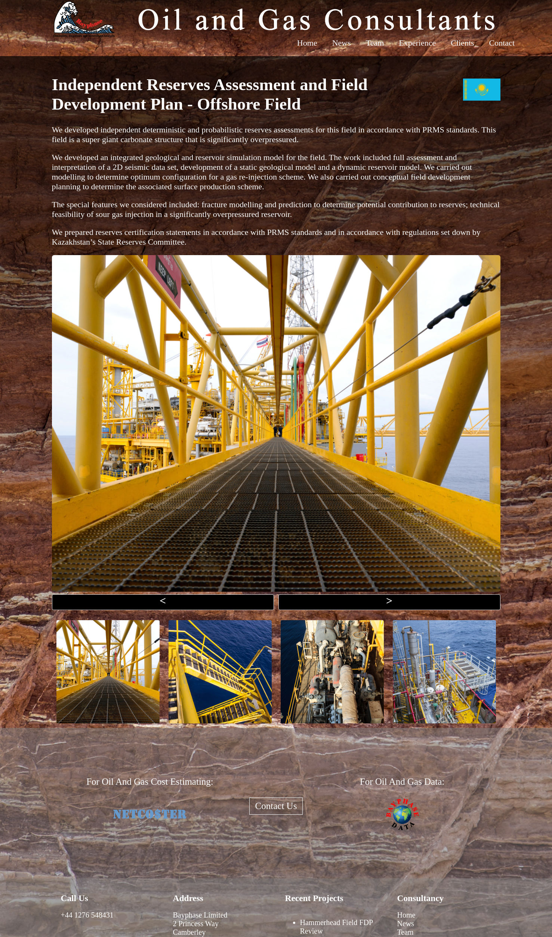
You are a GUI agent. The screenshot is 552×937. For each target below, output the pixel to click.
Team (375, 43)
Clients (462, 43)
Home (307, 43)
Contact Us (276, 806)
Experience (417, 43)
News (341, 43)
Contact (502, 43)
